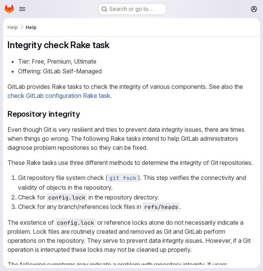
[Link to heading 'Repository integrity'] (84, 114)
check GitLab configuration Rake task (59, 95)
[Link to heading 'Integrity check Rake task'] (114, 45)
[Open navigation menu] (22, 9)
